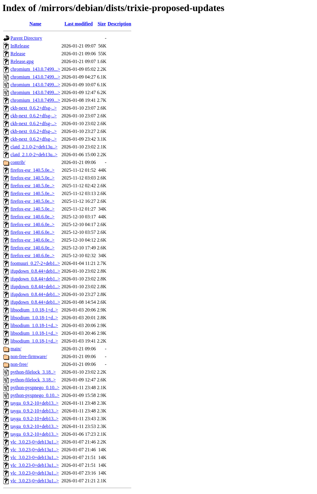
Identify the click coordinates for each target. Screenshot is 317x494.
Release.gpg (22, 61)
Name (35, 23)
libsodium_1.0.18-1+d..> (34, 309)
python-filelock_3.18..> (33, 372)
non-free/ (19, 364)
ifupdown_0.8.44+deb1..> (35, 271)
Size (102, 23)
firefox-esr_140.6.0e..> (32, 216)
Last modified (78, 23)
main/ (15, 348)
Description (119, 23)
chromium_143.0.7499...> (35, 69)
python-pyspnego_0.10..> (34, 387)
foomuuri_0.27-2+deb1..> (35, 263)
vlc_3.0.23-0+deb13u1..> (34, 441)
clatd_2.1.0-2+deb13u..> (34, 146)
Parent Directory (26, 38)
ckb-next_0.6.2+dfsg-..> (33, 108)
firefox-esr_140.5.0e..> (32, 170)
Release (17, 53)
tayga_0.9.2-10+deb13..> (34, 403)
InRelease (19, 45)
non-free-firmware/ (28, 356)
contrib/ (17, 162)
